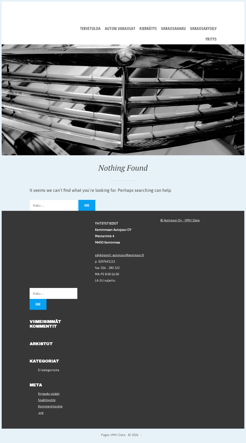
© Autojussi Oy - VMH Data (180, 220)
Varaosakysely (203, 28)
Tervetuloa (90, 28)
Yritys (211, 39)
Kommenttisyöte (50, 406)
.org (41, 412)
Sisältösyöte (47, 400)
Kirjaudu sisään (49, 393)
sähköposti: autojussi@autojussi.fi (119, 255)
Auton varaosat (120, 28)
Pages (105, 435)
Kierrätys (148, 28)
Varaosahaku (173, 28)
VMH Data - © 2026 (124, 435)
